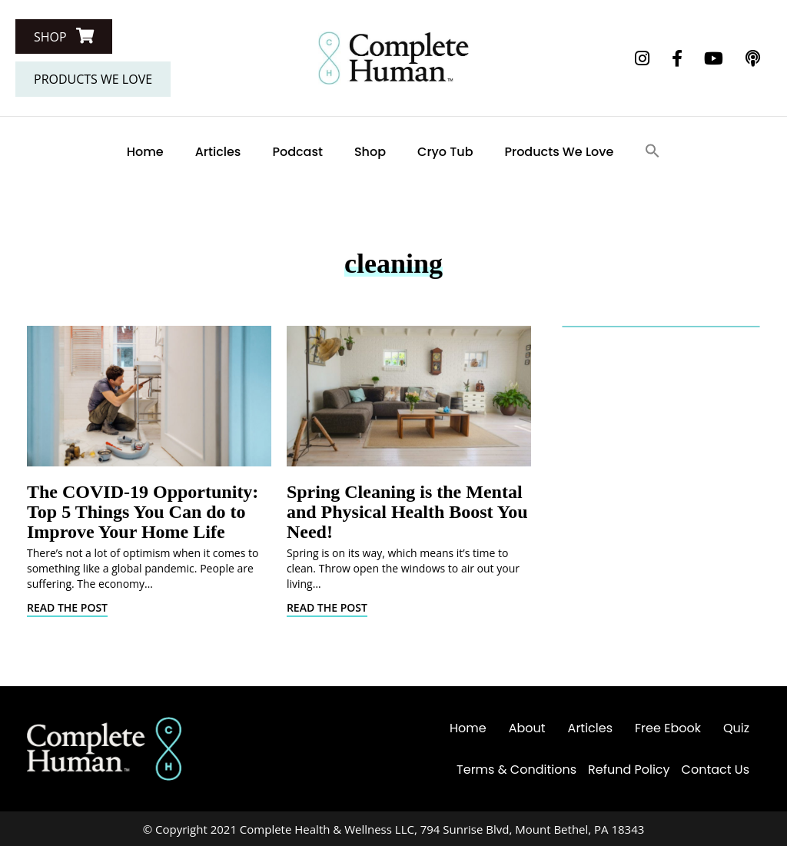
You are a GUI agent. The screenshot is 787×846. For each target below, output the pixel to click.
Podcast (297, 152)
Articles (218, 152)
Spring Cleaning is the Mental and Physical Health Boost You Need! (407, 512)
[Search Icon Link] (652, 151)
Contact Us (715, 769)
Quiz (736, 728)
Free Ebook (668, 728)
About (527, 728)
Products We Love (559, 152)
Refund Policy (629, 769)
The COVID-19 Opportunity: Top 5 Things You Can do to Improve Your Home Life (142, 512)
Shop (370, 152)
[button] (63, 36)
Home (145, 152)
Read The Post (67, 607)
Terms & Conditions (516, 769)
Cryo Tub (445, 152)
